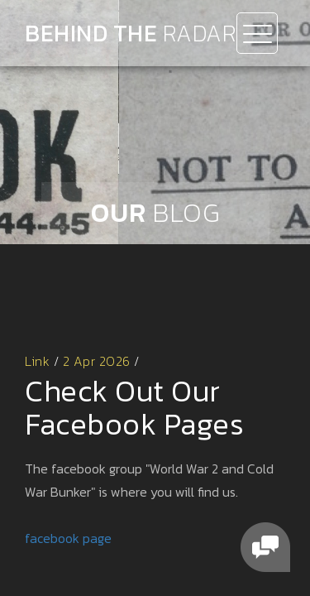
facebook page (68, 538)
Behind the (130, 33)
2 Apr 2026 (97, 361)
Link (37, 361)
